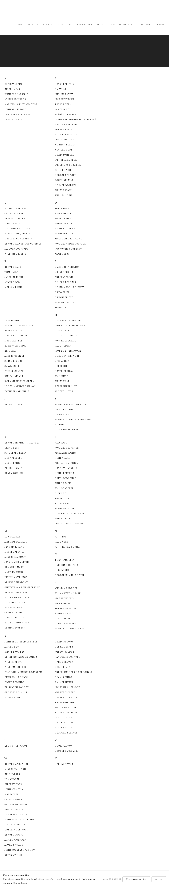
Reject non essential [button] (136, 879)
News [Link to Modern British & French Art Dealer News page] (100, 24)
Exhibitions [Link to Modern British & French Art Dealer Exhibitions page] (64, 24)
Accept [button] (158, 879)
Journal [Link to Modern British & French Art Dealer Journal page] (160, 24)
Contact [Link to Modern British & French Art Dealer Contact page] (145, 24)
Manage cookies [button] (112, 879)
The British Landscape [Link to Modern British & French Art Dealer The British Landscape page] (121, 24)
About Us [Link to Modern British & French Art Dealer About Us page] (33, 24)
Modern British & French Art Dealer (29, 11)
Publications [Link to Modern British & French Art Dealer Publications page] (84, 24)
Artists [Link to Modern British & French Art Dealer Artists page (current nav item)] (47, 24)
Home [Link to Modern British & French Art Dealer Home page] (20, 24)
